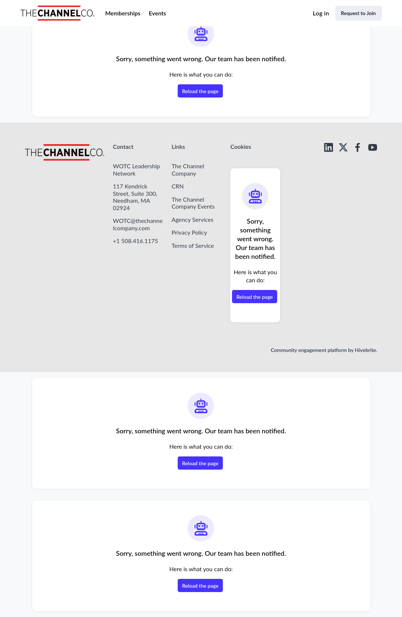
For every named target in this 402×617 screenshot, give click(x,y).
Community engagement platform (309, 350)
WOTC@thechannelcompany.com (138, 224)
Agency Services (192, 219)
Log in (321, 13)
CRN (177, 186)
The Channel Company (187, 169)
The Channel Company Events (192, 203)
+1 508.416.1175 (135, 240)
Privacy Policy (189, 232)
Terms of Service (192, 245)
